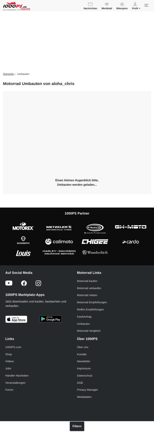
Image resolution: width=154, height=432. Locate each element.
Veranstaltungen (15, 382)
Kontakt (82, 354)
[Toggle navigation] (146, 5)
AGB (80, 382)
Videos (9, 361)
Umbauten (83, 323)
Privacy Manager (87, 389)
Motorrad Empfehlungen (92, 302)
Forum (9, 389)
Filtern (77, 426)
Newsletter (83, 361)
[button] (136, 6)
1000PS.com (13, 347)
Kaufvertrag (84, 316)
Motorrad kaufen (87, 280)
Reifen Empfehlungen (90, 309)
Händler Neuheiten (17, 375)
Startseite (8, 74)
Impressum (84, 368)
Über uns (82, 347)
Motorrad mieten (87, 295)
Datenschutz (85, 375)
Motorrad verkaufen (89, 288)
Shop (8, 354)
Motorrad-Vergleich (89, 330)
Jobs (8, 368)
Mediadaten (84, 396)
